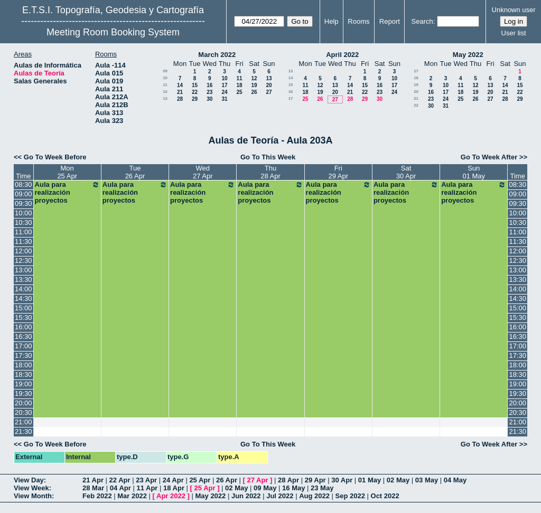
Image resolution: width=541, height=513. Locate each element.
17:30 (23, 355)
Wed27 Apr (203, 172)
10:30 (23, 222)
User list (513, 33)
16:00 (23, 327)
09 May (265, 488)
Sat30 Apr (406, 172)
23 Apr (146, 480)
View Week (31, 488)
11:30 (23, 241)
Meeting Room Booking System (113, 32)
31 (224, 99)
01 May (369, 480)
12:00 (23, 251)
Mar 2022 (132, 496)
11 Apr (146, 488)
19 (254, 85)
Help (331, 21)
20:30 (23, 412)
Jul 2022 (279, 496)
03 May (426, 480)
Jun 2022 (246, 496)
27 (269, 92)
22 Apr (119, 480)
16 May (293, 488)
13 (269, 78)
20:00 (23, 403)
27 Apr (257, 480)
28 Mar (93, 488)
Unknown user (514, 10)
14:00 (23, 289)
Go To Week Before (55, 157)
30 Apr (341, 480)
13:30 (23, 279)
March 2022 (217, 55)
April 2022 (342, 55)
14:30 (23, 298)
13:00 (23, 270)
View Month (33, 496)
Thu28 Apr (270, 172)
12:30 (23, 260)
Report (389, 21)
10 (165, 77)
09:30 (23, 203)
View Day (29, 480)
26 (254, 92)
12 (254, 78)
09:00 (23, 194)
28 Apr (288, 480)
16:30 (23, 336)
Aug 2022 (314, 496)
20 (269, 85)
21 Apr (93, 480)
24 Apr (173, 480)
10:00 (23, 213)
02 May (398, 480)
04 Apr (120, 488)
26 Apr (226, 480)
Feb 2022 (97, 496)
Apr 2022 (170, 496)
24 (224, 92)
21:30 (23, 431)
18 (239, 85)
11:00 (23, 232)
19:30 (23, 393)
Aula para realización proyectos (67, 192)
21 (180, 92)
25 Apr (199, 480)
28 (180, 99)
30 (209, 99)
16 (209, 85)
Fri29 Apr (338, 172)
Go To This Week (267, 157)
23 (209, 92)
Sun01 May (473, 172)
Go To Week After (489, 157)
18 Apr (173, 488)
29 (195, 99)
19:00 (23, 384)
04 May (455, 480)
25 (239, 92)
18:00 (23, 365)
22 (195, 92)
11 (239, 78)
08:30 (23, 184)
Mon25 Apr (67, 172)
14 (180, 85)
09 (165, 71)
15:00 (23, 308)
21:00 (23, 422)
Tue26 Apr (135, 172)
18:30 (23, 374)
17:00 (23, 346)
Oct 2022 (385, 496)
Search (422, 21)
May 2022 (468, 55)
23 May (322, 488)
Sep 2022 (350, 496)
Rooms (358, 21)
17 (224, 85)
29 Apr (315, 480)
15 (195, 85)
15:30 (23, 317)
